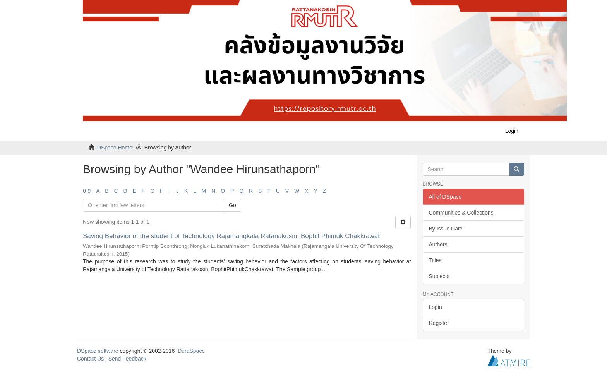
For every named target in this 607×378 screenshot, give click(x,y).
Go (232, 205)
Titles (435, 260)
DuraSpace (191, 351)
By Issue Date (446, 228)
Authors (438, 244)
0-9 (87, 191)
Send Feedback (127, 359)
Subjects (439, 276)
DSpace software (97, 351)
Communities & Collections (461, 213)
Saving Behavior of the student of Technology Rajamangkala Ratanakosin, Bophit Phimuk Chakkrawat (231, 236)
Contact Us (90, 359)
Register (439, 323)
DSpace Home (114, 147)
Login (435, 307)
